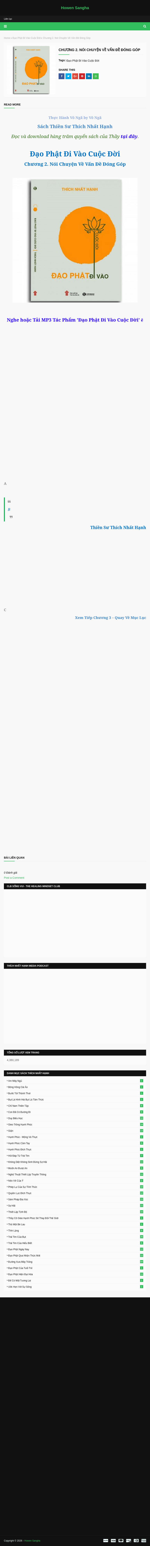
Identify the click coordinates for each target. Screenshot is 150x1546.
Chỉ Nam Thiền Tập (75, 1105)
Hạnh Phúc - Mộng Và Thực (75, 1136)
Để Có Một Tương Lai (75, 1280)
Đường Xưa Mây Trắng (75, 1261)
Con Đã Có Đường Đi (75, 1111)
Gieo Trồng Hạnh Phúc (75, 1124)
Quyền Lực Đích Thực (75, 1193)
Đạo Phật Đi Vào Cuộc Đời (26, 38)
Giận (75, 1130)
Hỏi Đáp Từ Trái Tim (75, 1155)
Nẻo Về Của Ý (75, 1180)
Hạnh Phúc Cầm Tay (75, 1143)
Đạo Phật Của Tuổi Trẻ (75, 1267)
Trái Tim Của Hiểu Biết (75, 1243)
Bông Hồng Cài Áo (75, 1087)
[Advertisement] (75, 561)
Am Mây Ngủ (75, 1080)
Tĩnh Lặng (75, 1230)
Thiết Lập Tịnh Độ (75, 1211)
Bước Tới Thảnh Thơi (75, 1093)
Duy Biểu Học (75, 1118)
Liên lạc (8, 19)
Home (7, 38)
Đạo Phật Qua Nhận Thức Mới (75, 1255)
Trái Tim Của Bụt (75, 1236)
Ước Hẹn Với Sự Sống (75, 1286)
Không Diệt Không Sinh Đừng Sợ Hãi (75, 1161)
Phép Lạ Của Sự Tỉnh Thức (75, 1186)
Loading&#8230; (75, 780)
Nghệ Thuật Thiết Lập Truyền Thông (75, 1174)
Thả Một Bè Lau (75, 1224)
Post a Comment (14, 877)
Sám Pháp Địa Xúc (75, 1199)
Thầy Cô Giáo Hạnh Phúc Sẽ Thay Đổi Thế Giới (75, 1218)
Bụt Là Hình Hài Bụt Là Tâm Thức (75, 1099)
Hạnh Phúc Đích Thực (75, 1149)
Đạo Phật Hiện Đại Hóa (75, 1274)
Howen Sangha (75, 8)
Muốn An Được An (75, 1168)
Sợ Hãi (75, 1205)
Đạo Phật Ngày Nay (75, 1249)
